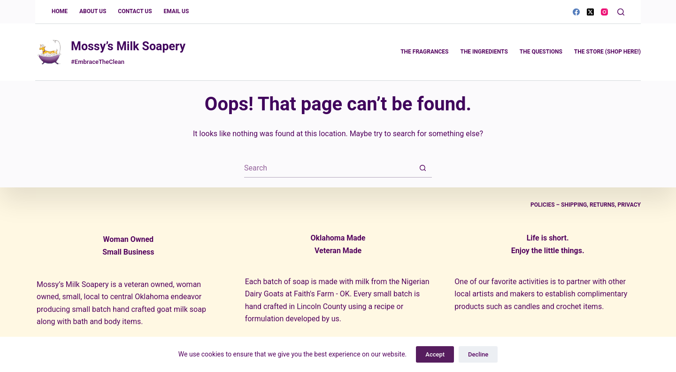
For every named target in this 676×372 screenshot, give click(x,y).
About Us (92, 11)
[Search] (620, 12)
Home (60, 11)
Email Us (176, 11)
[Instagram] (604, 12)
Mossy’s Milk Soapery (128, 46)
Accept (435, 354)
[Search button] (422, 168)
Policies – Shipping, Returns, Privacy (585, 205)
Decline (478, 354)
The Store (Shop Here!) (607, 51)
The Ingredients (483, 51)
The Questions (541, 51)
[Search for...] (328, 168)
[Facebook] (576, 12)
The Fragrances (424, 51)
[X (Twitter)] (590, 12)
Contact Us (135, 11)
